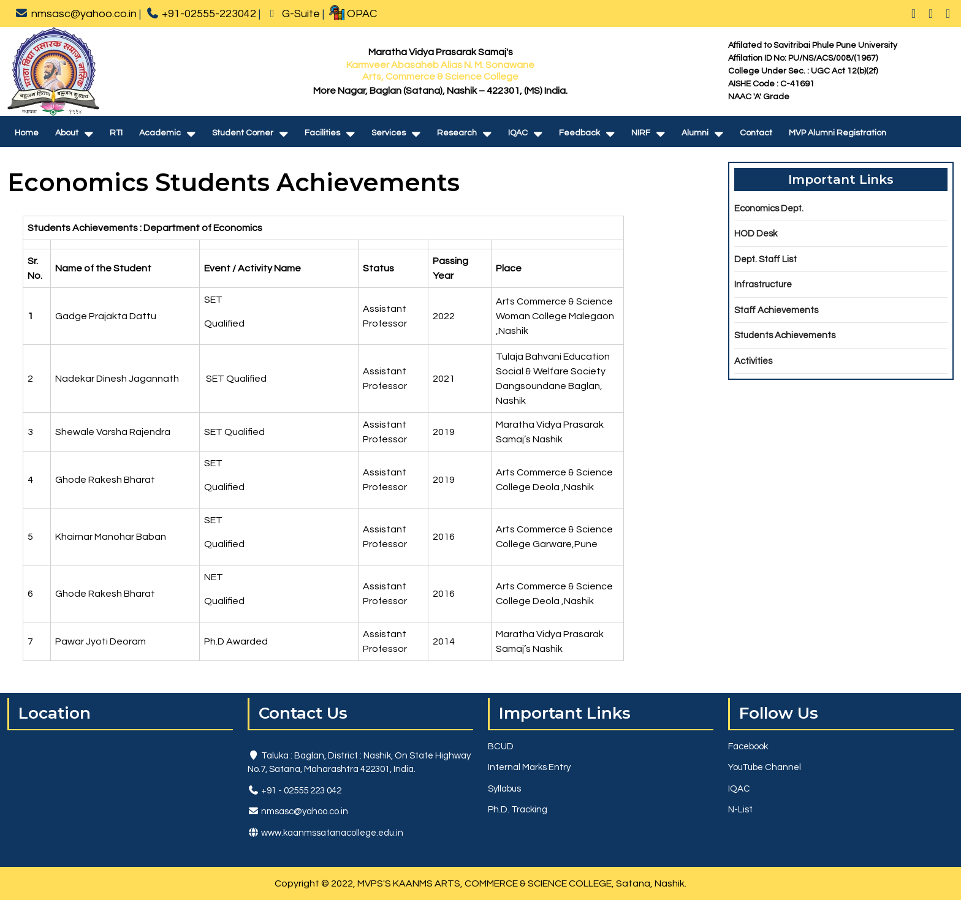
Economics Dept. (768, 208)
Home (27, 133)
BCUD (501, 746)
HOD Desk (755, 233)
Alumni (695, 133)
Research (457, 133)
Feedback (579, 133)
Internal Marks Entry (529, 767)
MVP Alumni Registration (837, 133)
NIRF (640, 133)
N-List (740, 809)
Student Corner (242, 133)
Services (388, 133)
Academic (160, 133)
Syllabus (504, 788)
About (66, 133)
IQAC (518, 133)
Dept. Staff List (765, 259)
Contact (756, 133)
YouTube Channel (764, 767)
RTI (116, 133)
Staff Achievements (776, 310)
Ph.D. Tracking (517, 809)
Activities (753, 361)
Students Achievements (784, 335)
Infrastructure (763, 284)
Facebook (748, 746)
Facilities (322, 133)
